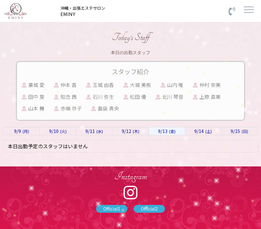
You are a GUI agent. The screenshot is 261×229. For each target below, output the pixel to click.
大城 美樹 (137, 84)
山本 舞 (33, 108)
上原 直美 (207, 96)
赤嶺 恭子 (68, 108)
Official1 (111, 209)
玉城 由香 (100, 84)
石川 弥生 (100, 96)
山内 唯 (172, 84)
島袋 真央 (105, 108)
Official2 (149, 209)
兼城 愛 (33, 84)
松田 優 (134, 96)
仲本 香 (65, 84)
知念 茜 (65, 96)
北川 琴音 (169, 96)
